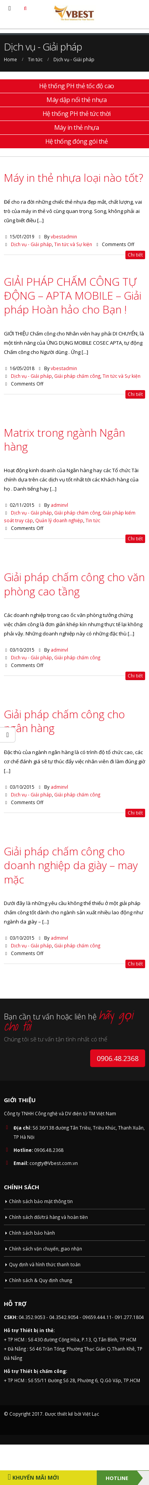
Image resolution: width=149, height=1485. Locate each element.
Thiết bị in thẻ (36, 1330)
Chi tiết (135, 254)
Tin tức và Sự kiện (73, 244)
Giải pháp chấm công (77, 376)
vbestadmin (64, 236)
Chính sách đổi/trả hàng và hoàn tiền (48, 1217)
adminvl (59, 505)
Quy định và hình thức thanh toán (44, 1264)
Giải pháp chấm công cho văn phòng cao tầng (74, 584)
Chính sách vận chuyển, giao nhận (45, 1248)
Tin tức (93, 520)
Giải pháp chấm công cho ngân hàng (64, 721)
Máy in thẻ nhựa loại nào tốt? (73, 177)
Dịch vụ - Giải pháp (31, 244)
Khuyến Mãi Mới (35, 1477)
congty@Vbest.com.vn (53, 1163)
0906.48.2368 (118, 1058)
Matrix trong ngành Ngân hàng (64, 439)
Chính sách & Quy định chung (40, 1280)
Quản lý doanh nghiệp (59, 520)
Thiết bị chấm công (43, 1371)
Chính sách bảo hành (32, 1233)
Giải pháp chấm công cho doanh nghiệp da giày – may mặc (71, 865)
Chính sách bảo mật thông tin (41, 1201)
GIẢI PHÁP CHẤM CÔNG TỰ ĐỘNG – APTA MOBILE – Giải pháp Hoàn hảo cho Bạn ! (72, 295)
